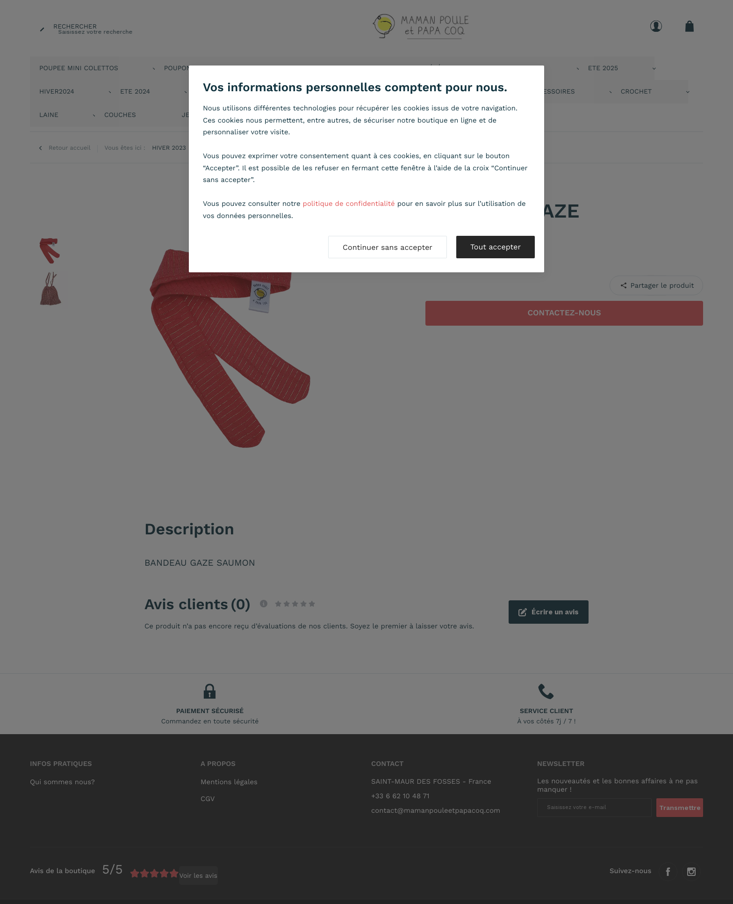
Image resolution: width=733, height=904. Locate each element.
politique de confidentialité (349, 203)
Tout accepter (495, 246)
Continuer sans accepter (387, 247)
